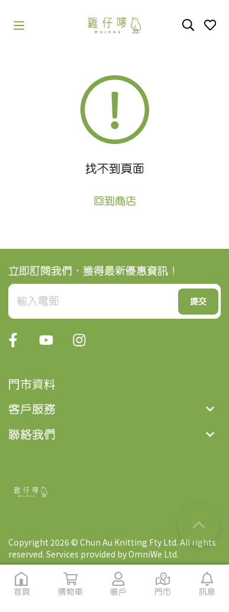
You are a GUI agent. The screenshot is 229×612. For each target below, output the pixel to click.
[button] (19, 25)
